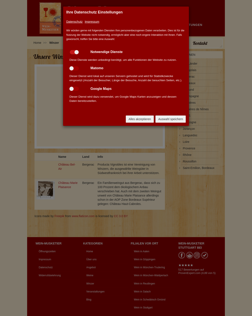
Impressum (92, 21)
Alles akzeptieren (140, 119)
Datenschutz (74, 21)
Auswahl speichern (170, 119)
